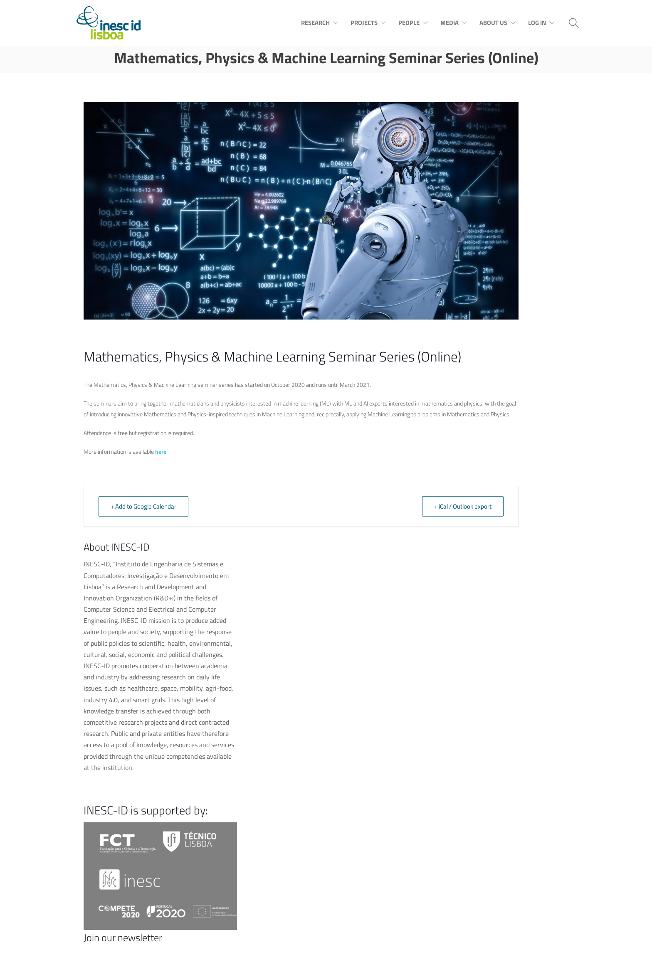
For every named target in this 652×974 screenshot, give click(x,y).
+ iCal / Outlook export (462, 506)
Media (449, 22)
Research (315, 22)
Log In (537, 22)
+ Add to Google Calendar (143, 506)
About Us (493, 22)
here (160, 451)
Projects (364, 22)
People (409, 22)
